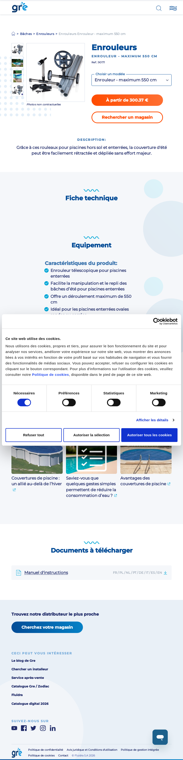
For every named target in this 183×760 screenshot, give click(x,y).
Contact (63, 755)
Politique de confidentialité (45, 749)
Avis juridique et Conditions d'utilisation (92, 749)
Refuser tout (33, 435)
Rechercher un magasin (127, 117)
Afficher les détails (152, 420)
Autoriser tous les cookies (149, 435)
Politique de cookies (50, 375)
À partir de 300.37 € (127, 100)
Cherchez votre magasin (47, 627)
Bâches (26, 34)
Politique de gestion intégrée (140, 749)
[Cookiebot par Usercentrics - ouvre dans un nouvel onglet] (157, 321)
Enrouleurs (45, 34)
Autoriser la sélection (91, 435)
